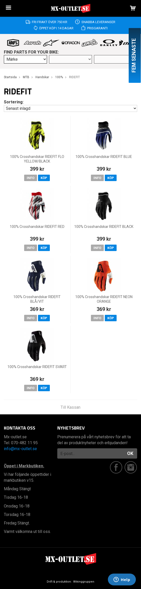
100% (59, 77)
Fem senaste (134, 55)
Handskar (42, 77)
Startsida (10, 77)
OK (130, 453)
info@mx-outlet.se (20, 448)
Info (30, 178)
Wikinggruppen (83, 581)
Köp (44, 178)
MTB (26, 77)
